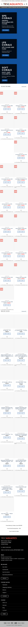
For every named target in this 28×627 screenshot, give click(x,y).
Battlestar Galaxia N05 (21, 130)
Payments (5, 584)
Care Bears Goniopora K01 (21, 179)
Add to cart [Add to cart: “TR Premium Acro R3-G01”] (7, 231)
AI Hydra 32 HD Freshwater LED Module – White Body (21, 435)
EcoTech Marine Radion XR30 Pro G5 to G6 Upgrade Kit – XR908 (21, 356)
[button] (1, 4)
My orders (5, 567)
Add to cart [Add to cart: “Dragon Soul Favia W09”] (21, 280)
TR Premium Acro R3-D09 (7, 301)
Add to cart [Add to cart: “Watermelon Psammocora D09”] (7, 134)
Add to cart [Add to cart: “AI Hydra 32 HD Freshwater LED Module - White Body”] (21, 438)
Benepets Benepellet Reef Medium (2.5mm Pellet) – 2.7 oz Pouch (21, 408)
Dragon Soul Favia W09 (21, 277)
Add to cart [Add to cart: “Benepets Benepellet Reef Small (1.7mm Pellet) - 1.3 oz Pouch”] (7, 413)
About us (5, 602)
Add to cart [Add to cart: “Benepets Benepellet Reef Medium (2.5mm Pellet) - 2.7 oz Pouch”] (21, 413)
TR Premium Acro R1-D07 (7, 253)
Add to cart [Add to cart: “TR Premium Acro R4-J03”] (21, 157)
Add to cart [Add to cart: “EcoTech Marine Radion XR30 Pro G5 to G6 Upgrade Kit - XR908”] (21, 360)
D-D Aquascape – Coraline (21, 330)
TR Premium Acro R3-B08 (7, 105)
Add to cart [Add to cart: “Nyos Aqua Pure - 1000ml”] (7, 516)
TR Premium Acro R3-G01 (7, 228)
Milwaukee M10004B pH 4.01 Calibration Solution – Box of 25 (7, 461)
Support (4, 592)
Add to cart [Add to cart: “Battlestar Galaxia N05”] (21, 133)
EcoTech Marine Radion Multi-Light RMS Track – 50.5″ (21, 461)
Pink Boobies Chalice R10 (21, 228)
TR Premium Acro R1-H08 (21, 204)
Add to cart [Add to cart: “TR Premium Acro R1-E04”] (21, 256)
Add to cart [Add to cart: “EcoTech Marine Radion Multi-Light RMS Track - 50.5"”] (21, 465)
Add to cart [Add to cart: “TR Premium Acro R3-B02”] (7, 182)
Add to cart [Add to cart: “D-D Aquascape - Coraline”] (21, 333)
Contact (5, 610)
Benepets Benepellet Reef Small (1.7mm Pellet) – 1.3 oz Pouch (7, 408)
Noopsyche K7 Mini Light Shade (21, 487)
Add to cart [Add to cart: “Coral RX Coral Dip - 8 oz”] (7, 437)
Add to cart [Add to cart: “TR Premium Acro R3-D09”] (7, 305)
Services (4, 605)
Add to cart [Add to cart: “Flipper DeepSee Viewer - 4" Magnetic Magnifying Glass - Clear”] (7, 360)
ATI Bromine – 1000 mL (7, 382)
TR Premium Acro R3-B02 (7, 179)
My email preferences (8, 574)
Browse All (24, 86)
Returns (4, 590)
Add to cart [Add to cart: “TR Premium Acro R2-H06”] (7, 280)
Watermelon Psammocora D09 (7, 131)
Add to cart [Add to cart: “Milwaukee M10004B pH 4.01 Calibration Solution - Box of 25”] (7, 465)
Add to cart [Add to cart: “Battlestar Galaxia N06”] (21, 109)
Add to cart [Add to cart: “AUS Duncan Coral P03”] (7, 207)
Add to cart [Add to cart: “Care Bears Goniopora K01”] (21, 182)
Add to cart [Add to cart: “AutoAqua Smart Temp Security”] (21, 386)
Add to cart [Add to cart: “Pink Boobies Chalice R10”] (21, 231)
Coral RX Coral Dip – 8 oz (7, 434)
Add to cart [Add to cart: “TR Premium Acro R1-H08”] (21, 207)
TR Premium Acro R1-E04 (21, 253)
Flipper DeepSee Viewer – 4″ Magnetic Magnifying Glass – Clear (7, 356)
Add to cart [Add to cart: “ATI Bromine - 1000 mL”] (7, 385)
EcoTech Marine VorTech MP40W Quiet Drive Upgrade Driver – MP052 (7, 488)
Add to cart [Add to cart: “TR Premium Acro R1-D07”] (7, 256)
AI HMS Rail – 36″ (7, 330)
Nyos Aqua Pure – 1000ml (7, 513)
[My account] (24, 4)
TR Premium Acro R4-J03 (21, 154)
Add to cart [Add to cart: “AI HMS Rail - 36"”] (7, 333)
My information (6, 572)
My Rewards (5, 569)
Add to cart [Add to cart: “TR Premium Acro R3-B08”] (7, 109)
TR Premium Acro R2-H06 (7, 277)
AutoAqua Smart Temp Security (21, 383)
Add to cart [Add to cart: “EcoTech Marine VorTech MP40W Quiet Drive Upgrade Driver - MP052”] (7, 492)
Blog (4, 607)
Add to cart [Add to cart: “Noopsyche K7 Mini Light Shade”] (21, 491)
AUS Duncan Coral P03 (7, 204)
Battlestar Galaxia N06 (21, 105)
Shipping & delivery (7, 587)
